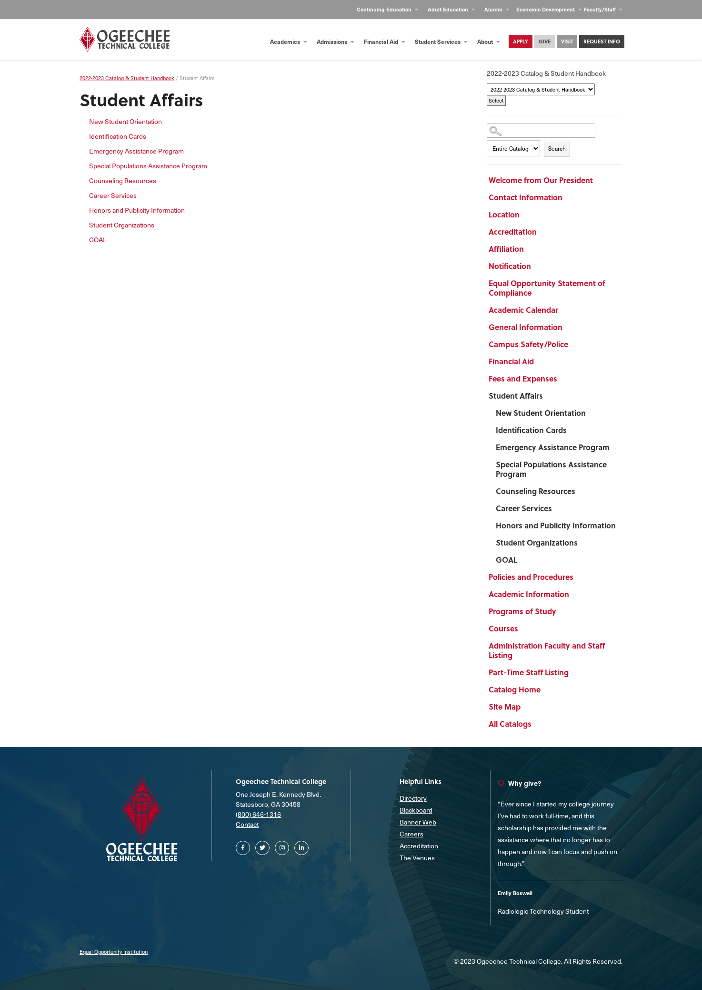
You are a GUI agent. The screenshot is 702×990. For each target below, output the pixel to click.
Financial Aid (384, 41)
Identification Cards (531, 429)
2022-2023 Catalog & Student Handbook (127, 78)
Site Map (505, 706)
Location (504, 214)
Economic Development (549, 9)
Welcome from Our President (541, 180)
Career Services (524, 508)
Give (545, 41)
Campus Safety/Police (528, 344)
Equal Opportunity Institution (114, 951)
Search (557, 148)
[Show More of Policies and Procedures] (594, 578)
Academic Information (529, 593)
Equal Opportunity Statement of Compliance (547, 288)
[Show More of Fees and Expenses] (594, 380)
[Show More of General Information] (594, 328)
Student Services (441, 41)
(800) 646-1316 (258, 814)
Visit (567, 41)
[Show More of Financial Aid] (594, 363)
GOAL (506, 559)
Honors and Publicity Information (556, 525)
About (488, 41)
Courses (503, 628)
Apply (520, 41)
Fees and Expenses (523, 378)
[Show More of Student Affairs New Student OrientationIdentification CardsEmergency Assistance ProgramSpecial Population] (594, 397)
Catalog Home (515, 689)
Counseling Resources (535, 490)
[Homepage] (125, 39)
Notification (510, 265)
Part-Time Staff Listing (529, 672)
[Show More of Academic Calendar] (594, 311)
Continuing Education (387, 9)
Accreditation (513, 231)
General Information (525, 326)
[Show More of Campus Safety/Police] (594, 346)
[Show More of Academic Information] (594, 595)
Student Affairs (516, 395)
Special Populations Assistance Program (551, 469)
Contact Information (525, 197)
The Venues (417, 857)
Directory (413, 798)
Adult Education (451, 9)
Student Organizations (537, 542)
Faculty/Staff (603, 9)
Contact (247, 824)
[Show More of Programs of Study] (594, 613)
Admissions (335, 41)
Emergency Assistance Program (553, 447)
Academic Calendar (523, 309)
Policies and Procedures (531, 576)
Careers (411, 833)
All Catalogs (510, 723)
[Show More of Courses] (594, 630)
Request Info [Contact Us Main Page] (601, 41)
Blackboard (416, 810)
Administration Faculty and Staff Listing (547, 650)
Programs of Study (522, 611)
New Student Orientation (541, 412)
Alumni (496, 9)
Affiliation (506, 248)
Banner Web (418, 821)
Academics (288, 41)
